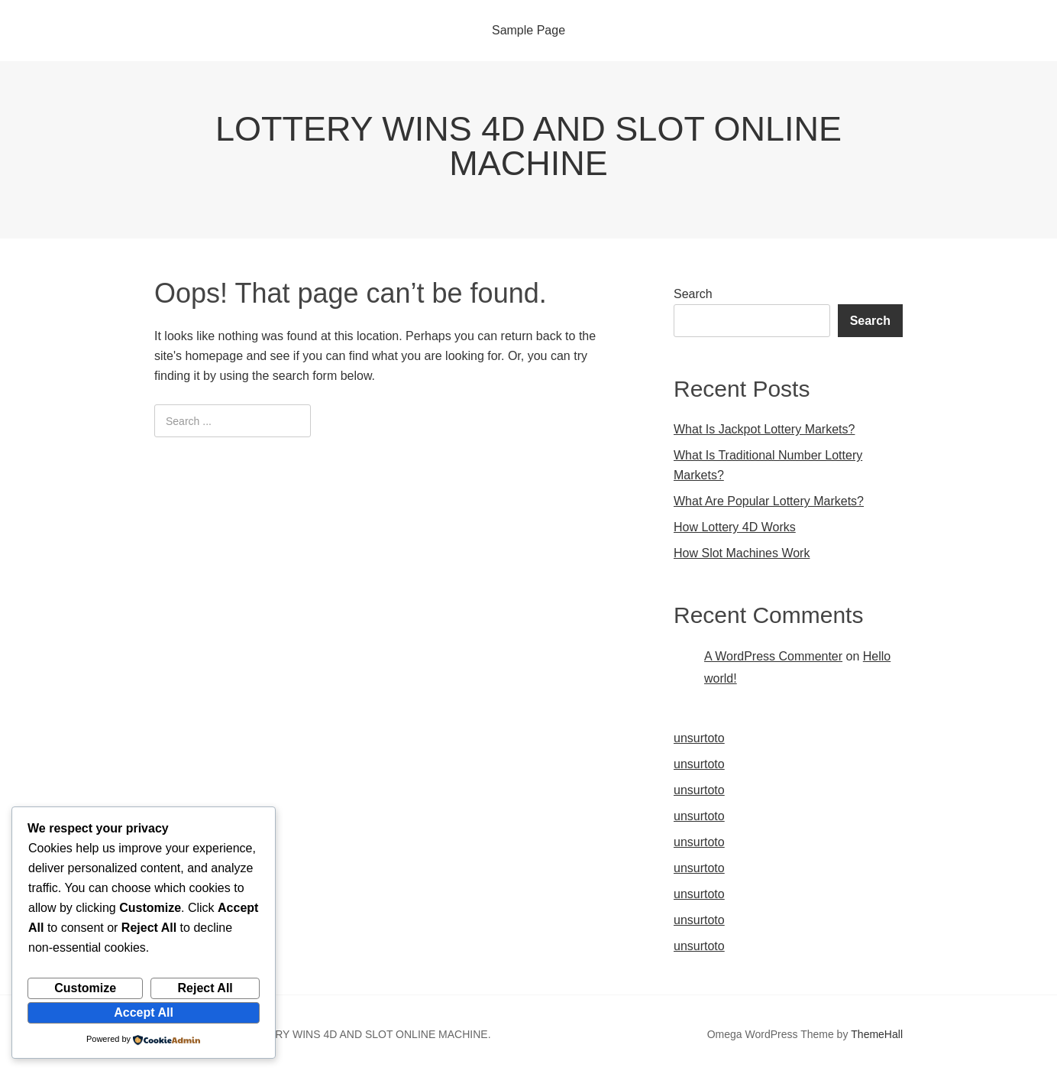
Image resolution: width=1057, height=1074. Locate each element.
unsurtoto (699, 738)
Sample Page (528, 30)
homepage (214, 355)
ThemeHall (877, 1034)
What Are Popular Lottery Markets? (769, 501)
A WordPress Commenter (773, 656)
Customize (85, 988)
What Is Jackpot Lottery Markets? (764, 429)
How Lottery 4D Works (735, 527)
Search (693, 293)
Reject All (204, 988)
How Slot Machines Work (742, 553)
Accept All (143, 1012)
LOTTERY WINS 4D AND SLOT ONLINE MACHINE (528, 146)
